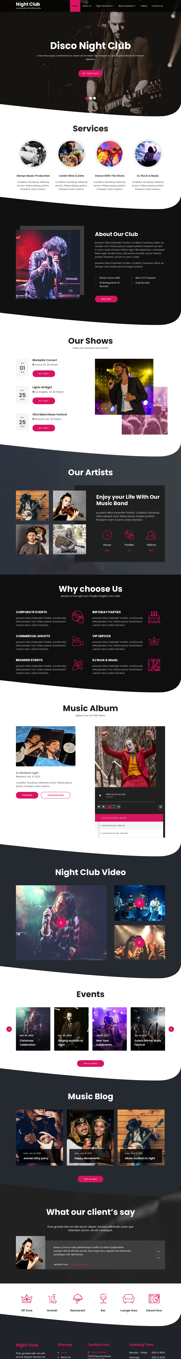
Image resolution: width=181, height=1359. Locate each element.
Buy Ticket (44, 373)
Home (75, 5)
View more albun (55, 795)
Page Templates (104, 5)
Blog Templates (126, 5)
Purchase (27, 795)
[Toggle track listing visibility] (161, 743)
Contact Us (157, 5)
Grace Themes (157, 1353)
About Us (87, 5)
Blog (63, 1329)
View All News (90, 1137)
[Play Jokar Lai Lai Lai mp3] (119, 732)
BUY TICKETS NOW (90, 73)
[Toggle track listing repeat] (138, 743)
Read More (106, 299)
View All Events (90, 1022)
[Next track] (123, 743)
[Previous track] (118, 743)
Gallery (144, 5)
